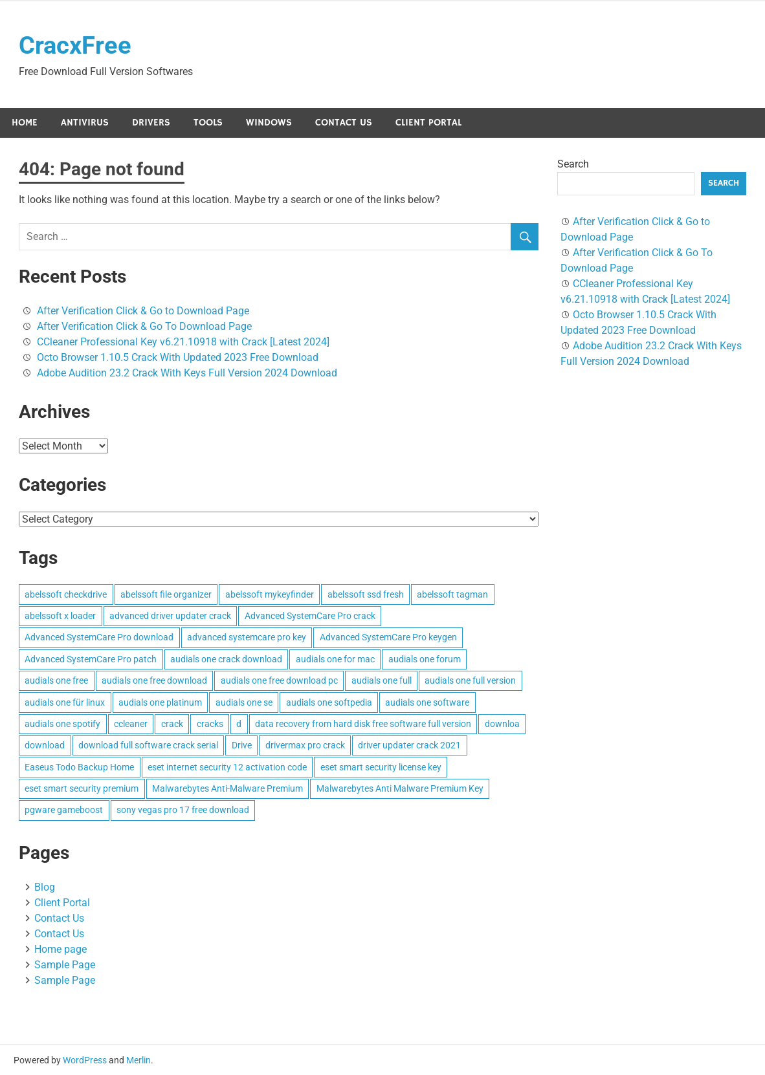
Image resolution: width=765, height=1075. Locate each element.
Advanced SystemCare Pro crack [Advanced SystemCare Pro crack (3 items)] (310, 616)
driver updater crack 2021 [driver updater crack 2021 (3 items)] (409, 745)
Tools (208, 122)
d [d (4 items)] (238, 724)
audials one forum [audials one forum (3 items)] (424, 659)
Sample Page (64, 965)
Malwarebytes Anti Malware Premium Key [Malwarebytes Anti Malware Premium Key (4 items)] (399, 788)
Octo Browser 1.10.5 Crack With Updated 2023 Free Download (177, 357)
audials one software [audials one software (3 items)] (427, 702)
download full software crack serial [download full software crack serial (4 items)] (148, 745)
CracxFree (75, 45)
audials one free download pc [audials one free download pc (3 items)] (279, 680)
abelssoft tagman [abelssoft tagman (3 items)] (452, 594)
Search (573, 164)
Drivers (151, 122)
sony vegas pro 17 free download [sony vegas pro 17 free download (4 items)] (182, 810)
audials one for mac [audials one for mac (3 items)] (335, 659)
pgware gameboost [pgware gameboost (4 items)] (64, 810)
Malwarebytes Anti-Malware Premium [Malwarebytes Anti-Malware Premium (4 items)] (227, 788)
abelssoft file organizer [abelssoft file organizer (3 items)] (166, 594)
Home (25, 122)
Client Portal (428, 122)
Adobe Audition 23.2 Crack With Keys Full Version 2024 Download (187, 373)
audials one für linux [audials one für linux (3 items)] (65, 702)
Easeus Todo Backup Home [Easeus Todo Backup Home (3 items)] (79, 767)
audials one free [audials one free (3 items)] (56, 680)
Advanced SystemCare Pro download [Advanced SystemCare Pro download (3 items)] (99, 638)
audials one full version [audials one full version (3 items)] (470, 680)
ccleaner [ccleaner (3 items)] (131, 724)
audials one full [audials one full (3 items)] (381, 680)
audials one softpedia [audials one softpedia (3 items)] (329, 702)
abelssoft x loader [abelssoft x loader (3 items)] (60, 616)
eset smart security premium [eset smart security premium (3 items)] (82, 788)
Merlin (138, 1060)
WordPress (85, 1060)
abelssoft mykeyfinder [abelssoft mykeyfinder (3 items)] (269, 594)
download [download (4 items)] (45, 745)
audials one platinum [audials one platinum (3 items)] (160, 702)
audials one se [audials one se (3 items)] (244, 702)
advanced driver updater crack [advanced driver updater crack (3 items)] (170, 616)
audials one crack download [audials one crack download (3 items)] (226, 659)
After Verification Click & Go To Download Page (144, 326)
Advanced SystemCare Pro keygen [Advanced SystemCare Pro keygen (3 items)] (388, 638)
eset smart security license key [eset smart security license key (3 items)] (380, 767)
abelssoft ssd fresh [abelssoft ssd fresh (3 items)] (365, 594)
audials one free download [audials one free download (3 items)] (154, 680)
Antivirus (85, 122)
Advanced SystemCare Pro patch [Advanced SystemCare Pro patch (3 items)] (91, 659)
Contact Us (343, 122)
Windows (269, 122)
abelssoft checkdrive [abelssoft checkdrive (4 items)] (66, 594)
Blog (44, 887)
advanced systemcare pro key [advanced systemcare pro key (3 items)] (246, 638)
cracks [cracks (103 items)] (210, 724)
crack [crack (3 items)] (172, 724)
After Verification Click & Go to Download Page (143, 311)
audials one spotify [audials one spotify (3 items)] (62, 724)
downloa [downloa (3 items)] (502, 724)
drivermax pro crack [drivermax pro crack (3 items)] (305, 745)
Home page (60, 949)
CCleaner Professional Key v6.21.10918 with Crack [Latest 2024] (183, 342)
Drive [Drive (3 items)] (242, 745)
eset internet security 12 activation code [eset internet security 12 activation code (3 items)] (227, 767)
